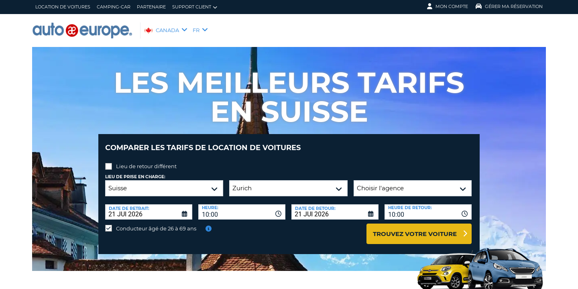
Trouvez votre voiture (415, 228)
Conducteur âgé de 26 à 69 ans (156, 222)
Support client (194, 7)
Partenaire (151, 7)
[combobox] (242, 206)
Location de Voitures (62, 7)
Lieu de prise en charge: (135, 170)
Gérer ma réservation (509, 6)
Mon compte (447, 6)
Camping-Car (113, 7)
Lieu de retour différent (146, 160)
